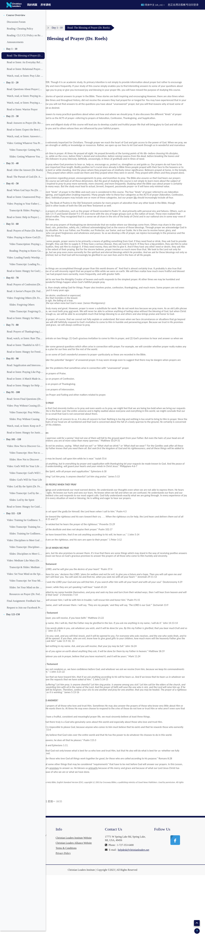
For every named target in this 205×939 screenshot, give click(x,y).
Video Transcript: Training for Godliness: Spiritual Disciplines (26, 535)
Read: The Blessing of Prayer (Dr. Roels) (25, 64)
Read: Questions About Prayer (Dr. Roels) (25, 97)
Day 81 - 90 (12, 366)
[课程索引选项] (41, 14)
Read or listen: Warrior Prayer (22, 117)
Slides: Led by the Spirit (21, 508)
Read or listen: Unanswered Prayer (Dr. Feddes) (25, 205)
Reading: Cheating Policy (20, 37)
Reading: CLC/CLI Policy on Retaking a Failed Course (25, 43)
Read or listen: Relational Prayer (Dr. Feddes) (25, 77)
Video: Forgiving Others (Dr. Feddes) (25, 306)
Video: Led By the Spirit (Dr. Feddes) (25, 494)
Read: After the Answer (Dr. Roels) (25, 178)
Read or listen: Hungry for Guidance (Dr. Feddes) (25, 515)
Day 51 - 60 (12, 232)
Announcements (15, 50)
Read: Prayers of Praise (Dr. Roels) (25, 239)
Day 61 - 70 (12, 286)
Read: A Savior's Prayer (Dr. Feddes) (25, 299)
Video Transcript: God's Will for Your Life (26, 481)
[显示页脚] (197, 931)
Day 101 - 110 (13, 447)
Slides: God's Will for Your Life (25, 488)
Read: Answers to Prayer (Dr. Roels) (25, 131)
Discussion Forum (16, 30)
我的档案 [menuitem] (32, 4)
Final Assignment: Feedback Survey (25, 609)
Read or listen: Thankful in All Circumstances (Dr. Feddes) (25, 353)
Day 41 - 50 (12, 191)
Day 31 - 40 (12, 171)
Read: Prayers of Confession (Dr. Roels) (25, 292)
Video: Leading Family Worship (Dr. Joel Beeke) (25, 265)
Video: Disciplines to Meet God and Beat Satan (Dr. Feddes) (25, 548)
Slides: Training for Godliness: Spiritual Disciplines (26, 542)
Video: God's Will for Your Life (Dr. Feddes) (25, 474)
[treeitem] (23, 37)
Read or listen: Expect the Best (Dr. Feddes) (25, 138)
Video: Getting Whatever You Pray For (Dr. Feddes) (25, 151)
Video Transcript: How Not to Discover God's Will (26, 461)
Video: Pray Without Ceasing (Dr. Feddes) (25, 414)
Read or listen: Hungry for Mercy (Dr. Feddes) (25, 326)
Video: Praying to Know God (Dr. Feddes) (25, 245)
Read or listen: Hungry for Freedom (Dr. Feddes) (25, 360)
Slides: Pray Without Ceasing (24, 427)
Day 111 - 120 (13, 521)
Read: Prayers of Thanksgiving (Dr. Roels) (25, 340)
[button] (153, 5)
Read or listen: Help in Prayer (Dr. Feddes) (25, 225)
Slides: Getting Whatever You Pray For (26, 164)
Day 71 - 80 (12, 333)
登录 (196, 4)
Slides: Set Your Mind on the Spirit (26, 595)
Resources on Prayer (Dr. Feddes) (26, 602)
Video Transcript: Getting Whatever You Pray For (26, 158)
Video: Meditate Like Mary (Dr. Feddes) (25, 568)
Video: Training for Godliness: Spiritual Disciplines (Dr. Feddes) (25, 528)
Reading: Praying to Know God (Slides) (26, 259)
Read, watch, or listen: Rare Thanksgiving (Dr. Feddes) (25, 346)
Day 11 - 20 (12, 90)
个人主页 (60, 27)
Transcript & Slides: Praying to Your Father (26, 218)
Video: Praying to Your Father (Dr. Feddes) (25, 212)
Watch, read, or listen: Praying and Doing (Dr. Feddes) (25, 111)
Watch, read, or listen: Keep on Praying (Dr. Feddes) (25, 434)
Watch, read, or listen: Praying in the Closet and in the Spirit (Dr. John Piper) (25, 104)
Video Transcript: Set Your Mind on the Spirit (26, 589)
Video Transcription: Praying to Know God (26, 252)
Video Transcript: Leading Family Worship (26, 272)
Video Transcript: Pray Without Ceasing (26, 420)
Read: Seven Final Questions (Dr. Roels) (25, 407)
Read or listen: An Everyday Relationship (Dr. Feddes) (25, 70)
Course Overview (15, 23)
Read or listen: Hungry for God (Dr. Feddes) (25, 279)
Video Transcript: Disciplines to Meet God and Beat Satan (26, 555)
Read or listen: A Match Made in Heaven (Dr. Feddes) (25, 387)
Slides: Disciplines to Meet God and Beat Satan (26, 562)
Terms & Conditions (102, 912)
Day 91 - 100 (13, 400)
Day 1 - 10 (11, 57)
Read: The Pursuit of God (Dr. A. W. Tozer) (25, 185)
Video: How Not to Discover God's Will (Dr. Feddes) (25, 454)
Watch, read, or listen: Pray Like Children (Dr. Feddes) (25, 84)
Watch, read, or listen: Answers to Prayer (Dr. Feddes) (25, 144)
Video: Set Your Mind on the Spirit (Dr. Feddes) (25, 582)
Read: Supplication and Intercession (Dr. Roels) (25, 373)
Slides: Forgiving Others (21, 313)
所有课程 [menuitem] (46, 4)
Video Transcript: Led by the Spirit (26, 501)
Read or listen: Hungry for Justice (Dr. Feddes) (25, 441)
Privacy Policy (99, 917)
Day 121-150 (13, 622)
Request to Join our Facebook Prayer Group (25, 616)
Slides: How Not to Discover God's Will (26, 467)
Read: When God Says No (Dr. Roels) (25, 198)
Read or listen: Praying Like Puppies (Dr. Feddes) (25, 380)
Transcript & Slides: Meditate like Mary (26, 575)
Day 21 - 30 (12, 124)
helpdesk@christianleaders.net (144, 907)
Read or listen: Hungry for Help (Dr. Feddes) (25, 393)
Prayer (77, 27)
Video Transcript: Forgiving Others (26, 319)
